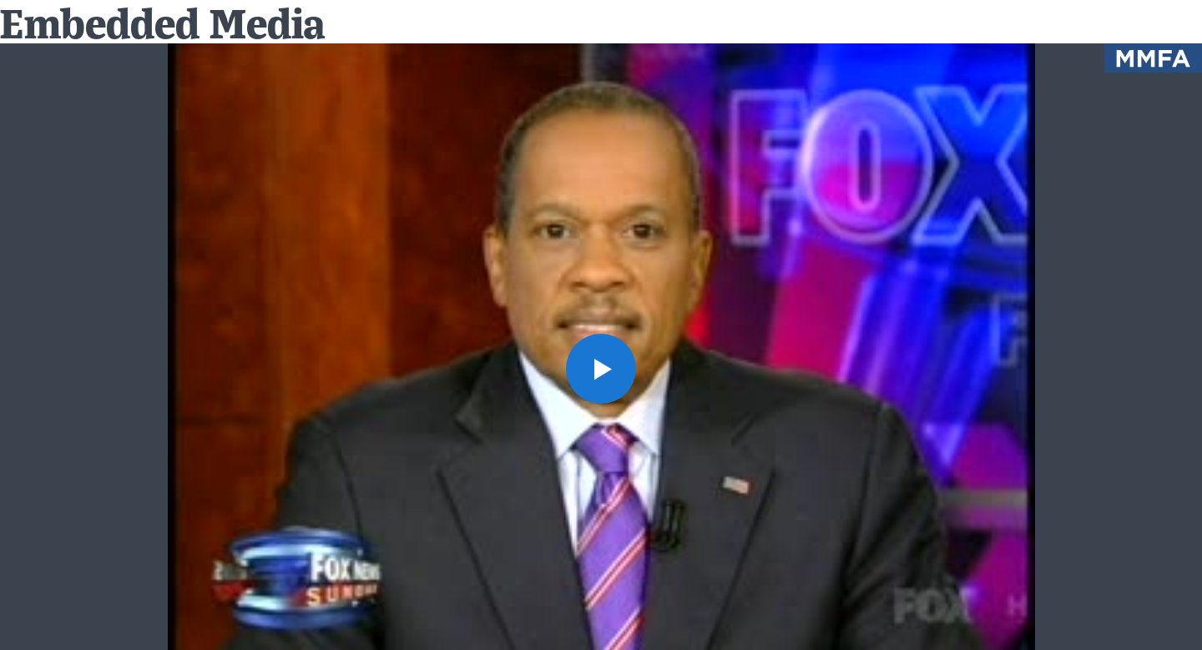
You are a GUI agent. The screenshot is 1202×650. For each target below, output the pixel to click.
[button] (601, 369)
